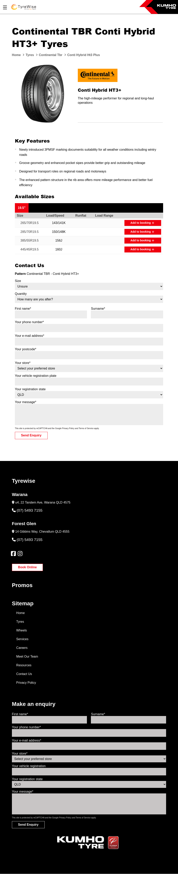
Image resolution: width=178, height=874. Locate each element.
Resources (23, 665)
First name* (23, 308)
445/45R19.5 (29, 249)
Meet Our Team (27, 656)
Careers (22, 647)
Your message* (25, 402)
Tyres (20, 621)
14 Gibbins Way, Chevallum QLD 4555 (42, 531)
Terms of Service (86, 428)
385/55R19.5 (29, 240)
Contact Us (24, 674)
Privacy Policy (68, 428)
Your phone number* (29, 322)
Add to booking (142, 223)
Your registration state (30, 389)
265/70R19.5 (29, 223)
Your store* (23, 363)
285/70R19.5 (29, 231)
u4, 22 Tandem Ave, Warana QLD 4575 (42, 502)
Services (22, 639)
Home (20, 613)
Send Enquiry (31, 435)
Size (18, 281)
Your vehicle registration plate (35, 375)
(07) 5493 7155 (27, 510)
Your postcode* (25, 349)
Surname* (98, 308)
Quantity (21, 293)
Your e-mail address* (29, 335)
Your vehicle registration (29, 766)
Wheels (21, 630)
